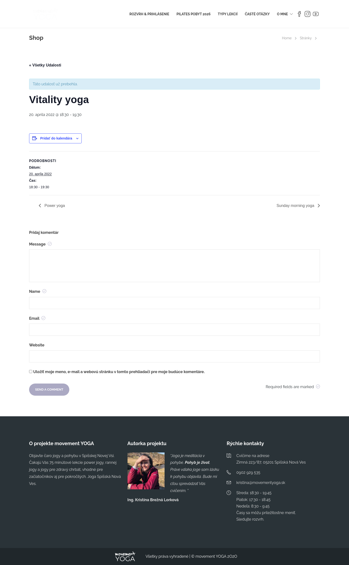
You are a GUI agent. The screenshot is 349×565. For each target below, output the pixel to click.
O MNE (282, 14)
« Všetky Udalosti (45, 65)
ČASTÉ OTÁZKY (257, 14)
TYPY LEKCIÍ (228, 14)
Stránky (306, 38)
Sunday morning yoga (296, 206)
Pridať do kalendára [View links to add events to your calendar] (56, 138)
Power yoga (54, 206)
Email (37, 318)
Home (287, 38)
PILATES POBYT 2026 (193, 14)
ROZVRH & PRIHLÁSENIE (149, 14)
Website (36, 345)
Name (37, 291)
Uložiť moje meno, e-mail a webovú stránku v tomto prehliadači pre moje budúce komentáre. (119, 371)
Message (40, 244)
